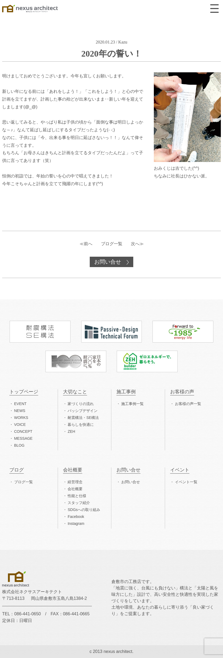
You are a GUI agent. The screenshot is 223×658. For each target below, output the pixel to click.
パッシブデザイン (82, 411)
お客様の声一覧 (188, 404)
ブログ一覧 (111, 243)
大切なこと (75, 391)
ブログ (16, 470)
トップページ (23, 391)
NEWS (19, 411)
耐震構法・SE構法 (83, 417)
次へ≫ (137, 243)
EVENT (20, 404)
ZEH (71, 431)
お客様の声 (182, 391)
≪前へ (86, 243)
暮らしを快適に (81, 424)
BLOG (19, 445)
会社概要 (72, 470)
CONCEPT (23, 431)
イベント (179, 470)
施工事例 (126, 391)
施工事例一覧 (132, 404)
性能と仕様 (77, 496)
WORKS (21, 417)
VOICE (20, 424)
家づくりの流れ (81, 404)
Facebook (76, 516)
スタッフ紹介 (79, 503)
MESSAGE (23, 438)
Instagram (76, 523)
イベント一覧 (186, 482)
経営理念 (75, 482)
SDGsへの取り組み (84, 510)
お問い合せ (108, 262)
